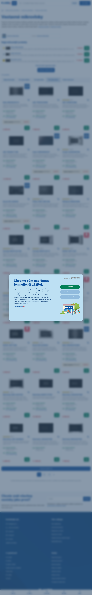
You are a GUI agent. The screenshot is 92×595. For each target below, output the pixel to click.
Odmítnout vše (70, 297)
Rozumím (70, 287)
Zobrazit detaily (19, 306)
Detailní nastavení (69, 292)
